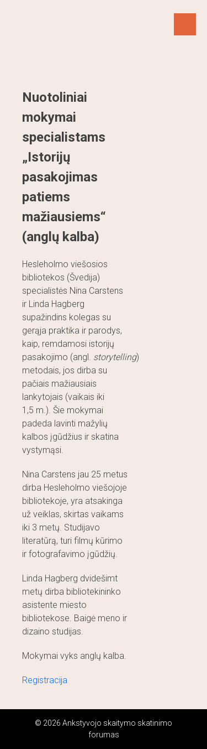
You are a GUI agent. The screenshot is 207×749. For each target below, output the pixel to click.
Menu (185, 24)
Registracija (44, 680)
